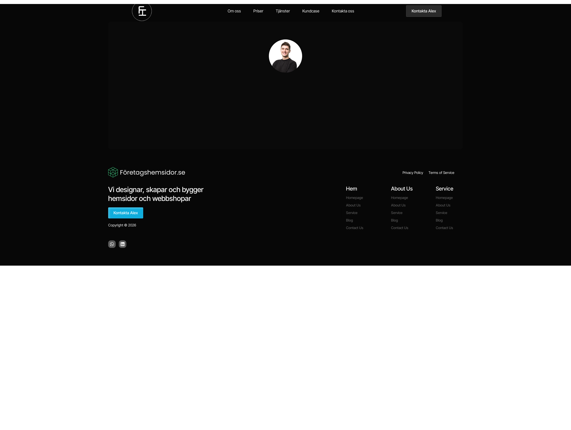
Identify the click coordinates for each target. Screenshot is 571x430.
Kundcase (310, 11)
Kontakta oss (343, 11)
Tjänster (283, 11)
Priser (258, 11)
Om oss (234, 11)
